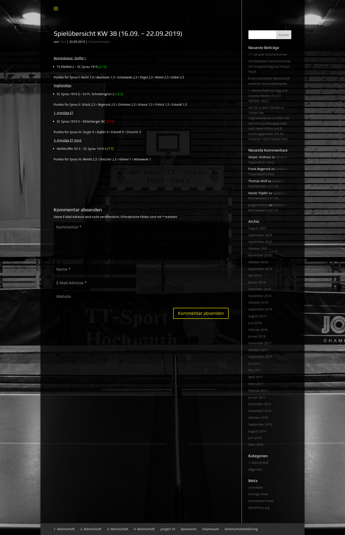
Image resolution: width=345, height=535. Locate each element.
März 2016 (255, 445)
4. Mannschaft (144, 529)
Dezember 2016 (259, 404)
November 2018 (260, 296)
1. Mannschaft (258, 463)
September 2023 (260, 235)
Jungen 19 (167, 529)
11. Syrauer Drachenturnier (268, 54)
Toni (63, 42)
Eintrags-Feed (258, 494)
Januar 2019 (257, 282)
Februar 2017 (258, 390)
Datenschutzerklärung (241, 529)
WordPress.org (259, 508)
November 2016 (260, 411)
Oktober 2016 (258, 417)
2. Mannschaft (90, 529)
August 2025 (257, 228)
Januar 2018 (257, 336)
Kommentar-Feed (260, 501)
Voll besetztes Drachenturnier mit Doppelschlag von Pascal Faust (269, 66)
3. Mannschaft (117, 529)
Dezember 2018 (259, 289)
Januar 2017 (257, 397)
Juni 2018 (255, 323)
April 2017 (255, 377)
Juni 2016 (255, 438)
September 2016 (260, 424)
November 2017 (260, 343)
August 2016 (257, 431)
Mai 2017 (255, 370)
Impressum (210, 529)
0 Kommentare (99, 42)
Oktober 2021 (258, 248)
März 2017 (255, 384)
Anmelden (255, 487)
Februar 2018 (258, 330)
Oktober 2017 (258, 350)
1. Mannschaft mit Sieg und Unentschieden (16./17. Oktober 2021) (267, 95)
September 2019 (260, 269)
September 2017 (260, 357)
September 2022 (260, 241)
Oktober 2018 (258, 302)
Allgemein (255, 469)
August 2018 (257, 316)
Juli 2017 (254, 363)
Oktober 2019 (258, 262)
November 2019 (260, 255)
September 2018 (260, 309)
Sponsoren (188, 529)
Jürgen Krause (258, 205)
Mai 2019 (255, 275)
